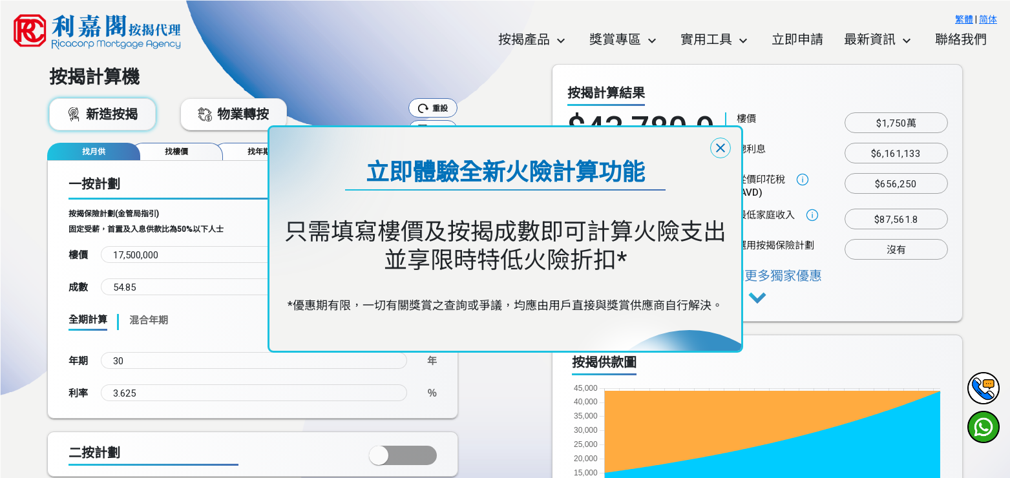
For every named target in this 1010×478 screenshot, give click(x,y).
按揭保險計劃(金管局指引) (113, 213)
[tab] (93, 151)
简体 (988, 19)
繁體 (964, 19)
